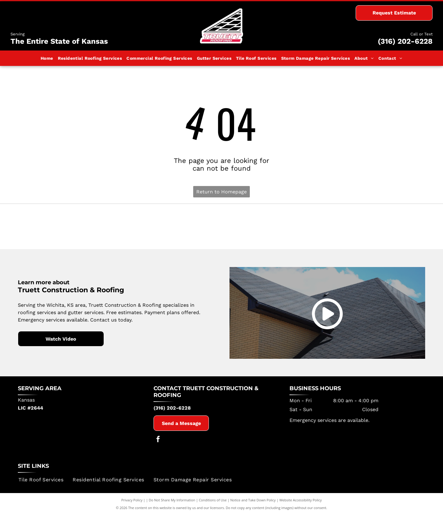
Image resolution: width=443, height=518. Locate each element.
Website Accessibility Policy (300, 503)
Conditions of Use (213, 503)
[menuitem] (47, 58)
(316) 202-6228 (405, 41)
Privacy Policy (131, 503)
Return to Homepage (221, 192)
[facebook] (158, 443)
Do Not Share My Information (172, 503)
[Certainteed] (222, 228)
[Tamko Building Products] (86, 228)
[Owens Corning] (357, 228)
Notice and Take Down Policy (253, 503)
